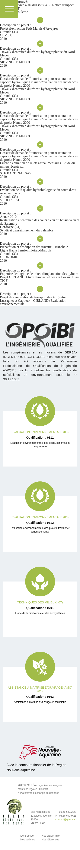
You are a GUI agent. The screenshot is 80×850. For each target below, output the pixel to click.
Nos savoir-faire (51, 835)
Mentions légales (27, 789)
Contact (43, 789)
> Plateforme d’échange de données (38, 792)
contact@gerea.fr (65, 819)
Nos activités (27, 839)
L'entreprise (26, 835)
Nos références (50, 839)
